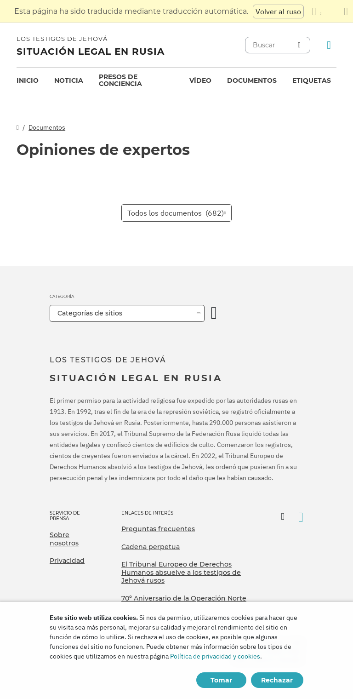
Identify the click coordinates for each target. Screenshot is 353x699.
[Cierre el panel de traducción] (346, 11)
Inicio (28, 80)
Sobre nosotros (64, 539)
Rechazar (277, 680)
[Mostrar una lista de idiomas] (316, 11)
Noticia (68, 80)
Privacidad (67, 560)
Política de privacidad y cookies (215, 656)
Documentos (252, 80)
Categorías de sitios (89, 313)
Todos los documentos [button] (175, 213)
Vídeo (200, 80)
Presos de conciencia (120, 80)
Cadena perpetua (150, 547)
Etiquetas (311, 80)
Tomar (221, 680)
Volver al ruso (278, 11)
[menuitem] (27, 81)
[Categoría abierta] (214, 313)
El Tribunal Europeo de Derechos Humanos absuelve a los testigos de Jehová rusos (181, 572)
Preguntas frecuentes (158, 529)
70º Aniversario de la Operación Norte (183, 598)
